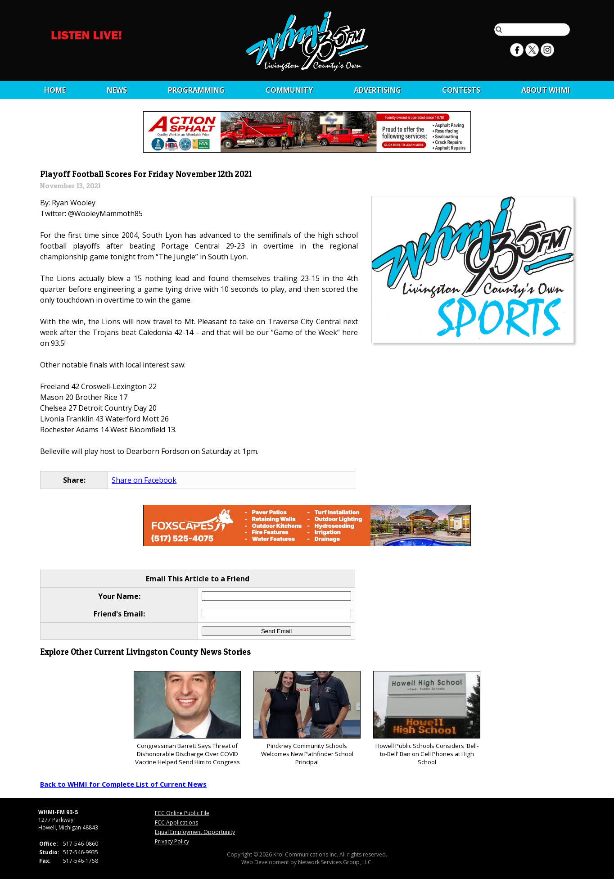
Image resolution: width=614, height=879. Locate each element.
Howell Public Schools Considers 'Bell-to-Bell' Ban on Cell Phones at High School (426, 718)
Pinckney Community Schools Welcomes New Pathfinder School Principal (306, 718)
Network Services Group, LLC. (335, 862)
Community (289, 90)
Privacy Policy (172, 841)
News (117, 90)
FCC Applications (176, 822)
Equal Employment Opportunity (195, 832)
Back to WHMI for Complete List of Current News (123, 783)
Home (55, 90)
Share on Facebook (144, 480)
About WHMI (545, 90)
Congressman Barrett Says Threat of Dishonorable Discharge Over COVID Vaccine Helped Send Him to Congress (187, 718)
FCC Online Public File (182, 813)
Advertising (377, 90)
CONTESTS (461, 90)
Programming (196, 90)
